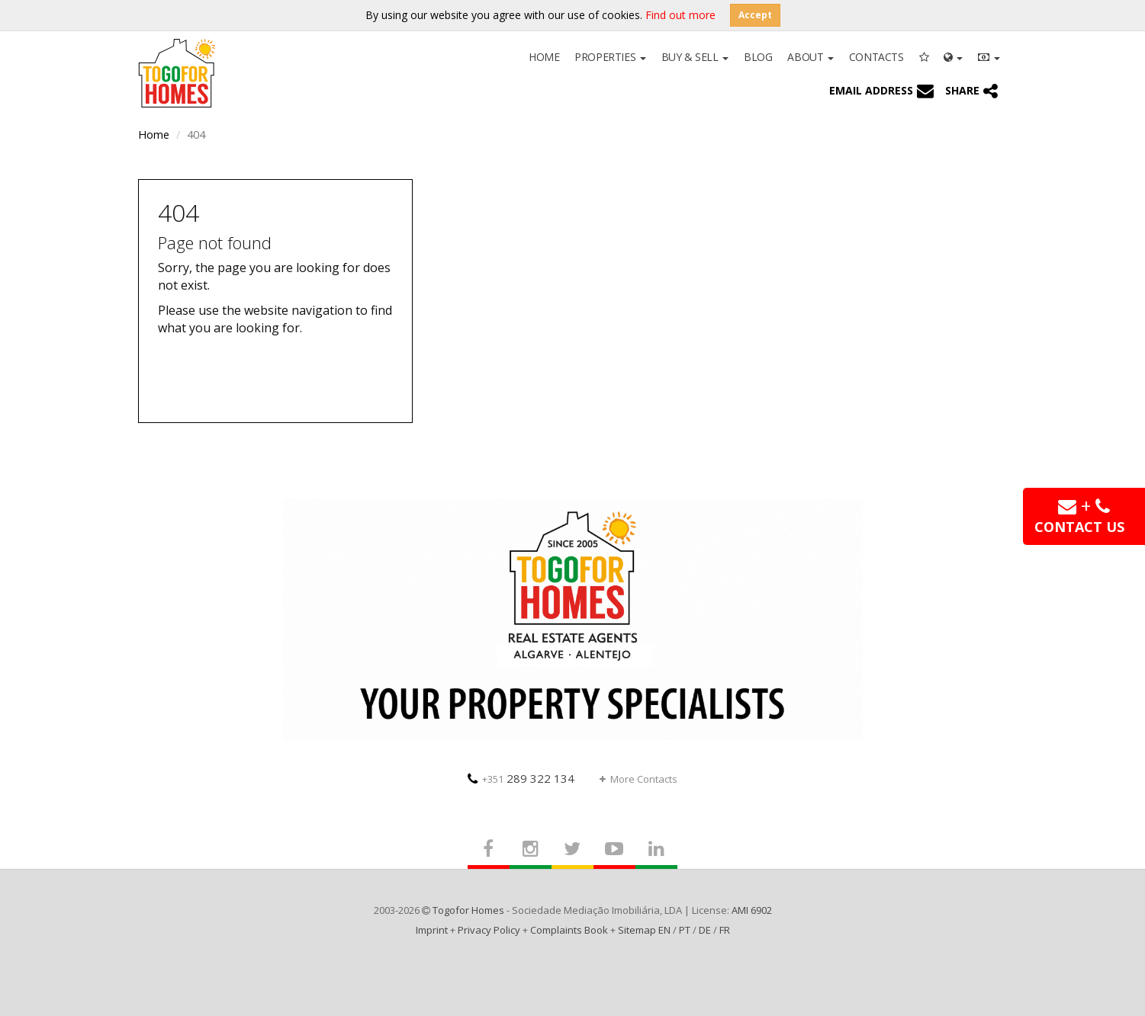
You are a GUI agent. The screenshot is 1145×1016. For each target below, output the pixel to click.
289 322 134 (521, 778)
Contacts (876, 57)
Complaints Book (569, 930)
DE (705, 930)
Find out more (680, 15)
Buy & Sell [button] (694, 57)
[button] (953, 55)
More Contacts (638, 779)
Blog (758, 57)
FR (724, 930)
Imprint (432, 930)
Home (544, 57)
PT (684, 930)
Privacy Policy (489, 930)
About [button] (810, 57)
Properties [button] (609, 57)
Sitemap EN (644, 930)
